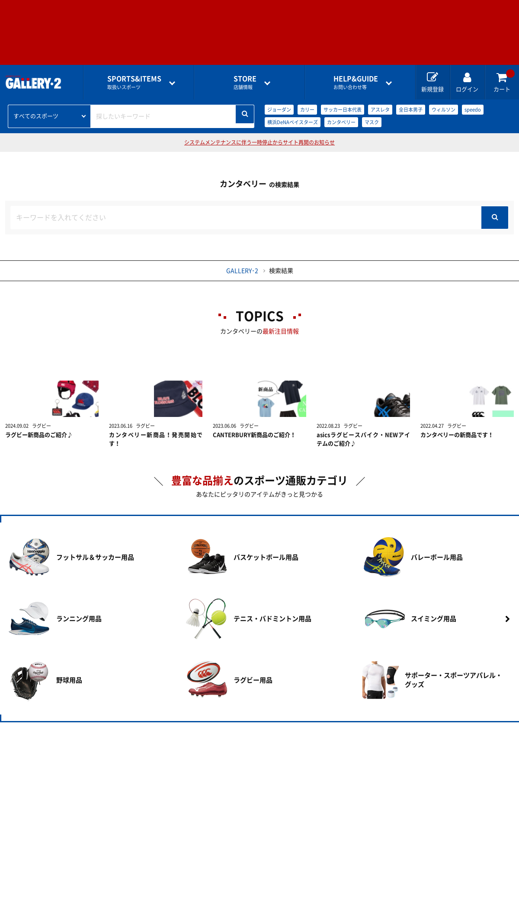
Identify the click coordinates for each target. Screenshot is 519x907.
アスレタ (380, 109)
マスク (372, 122)
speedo (473, 109)
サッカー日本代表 (343, 109)
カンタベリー (341, 122)
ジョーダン (279, 109)
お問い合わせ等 (355, 82)
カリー (307, 109)
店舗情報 (245, 82)
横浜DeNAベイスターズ (292, 122)
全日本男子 (411, 109)
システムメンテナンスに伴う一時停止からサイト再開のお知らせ (259, 142)
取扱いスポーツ (134, 82)
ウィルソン (443, 109)
